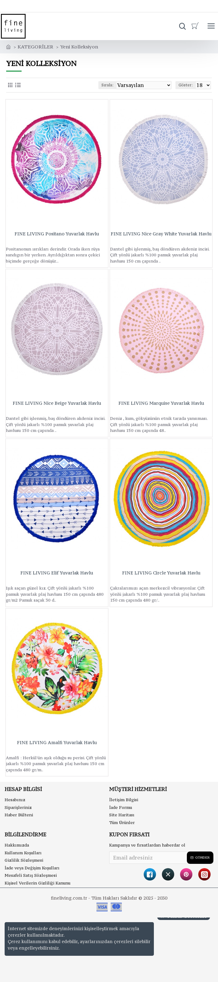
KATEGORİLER (35, 47)
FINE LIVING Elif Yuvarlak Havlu (56, 573)
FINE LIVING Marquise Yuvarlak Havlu (161, 403)
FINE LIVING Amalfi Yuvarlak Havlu (57, 742)
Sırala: (107, 85)
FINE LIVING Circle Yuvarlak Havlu (161, 573)
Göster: (186, 85)
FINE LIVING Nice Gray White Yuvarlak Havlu (161, 234)
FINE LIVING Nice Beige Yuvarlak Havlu (57, 403)
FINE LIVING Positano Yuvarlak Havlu (56, 234)
